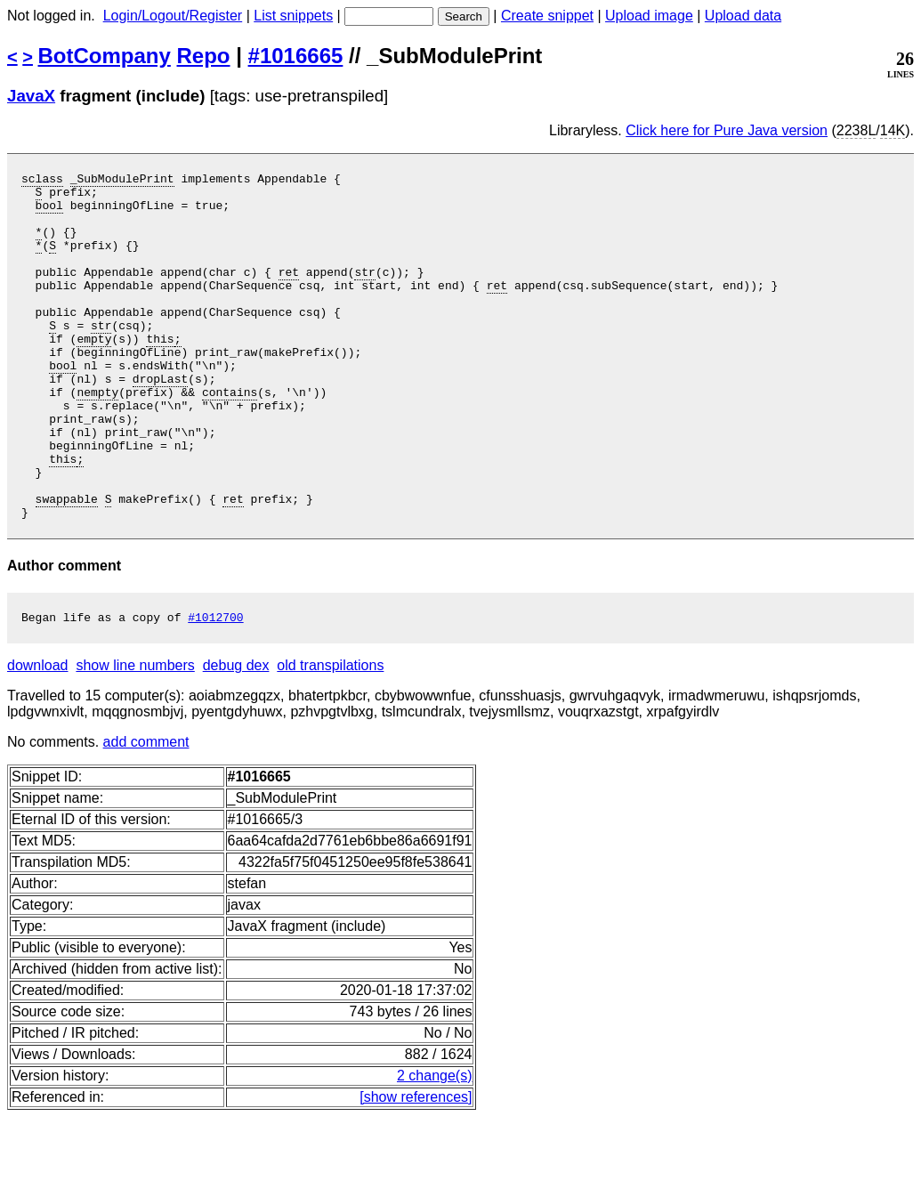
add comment (146, 813)
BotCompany (104, 56)
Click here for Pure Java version (727, 130)
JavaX (31, 95)
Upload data (743, 15)
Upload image (649, 15)
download (38, 737)
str (364, 293)
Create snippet (547, 15)
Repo (203, 56)
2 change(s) (435, 1147)
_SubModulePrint (122, 181)
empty (94, 373)
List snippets (293, 15)
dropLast (160, 421)
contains (229, 437)
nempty (97, 437)
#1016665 (295, 56)
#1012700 (215, 689)
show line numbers (135, 737)
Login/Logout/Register (173, 15)
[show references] (416, 1169)
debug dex (236, 737)
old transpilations (330, 737)
